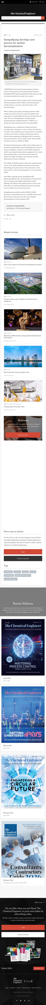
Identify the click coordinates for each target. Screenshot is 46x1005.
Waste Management (10, 579)
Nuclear (25, 572)
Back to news (11, 215)
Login (42, 2)
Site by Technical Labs (23, 996)
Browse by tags (26, 988)
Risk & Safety (9, 575)
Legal (6, 988)
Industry (9, 262)
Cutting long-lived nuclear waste (14, 407)
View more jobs (39, 968)
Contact (19, 988)
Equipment (8, 572)
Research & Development (14, 404)
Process (9, 35)
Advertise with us (36, 988)
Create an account (23, 558)
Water (8, 369)
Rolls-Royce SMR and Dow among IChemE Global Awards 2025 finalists (22, 337)
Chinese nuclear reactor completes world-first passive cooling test (20, 300)
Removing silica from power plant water (16, 372)
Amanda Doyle (19, 206)
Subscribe (34, 2)
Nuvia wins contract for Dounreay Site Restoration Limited (22, 265)
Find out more (23, 435)
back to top (38, 902)
